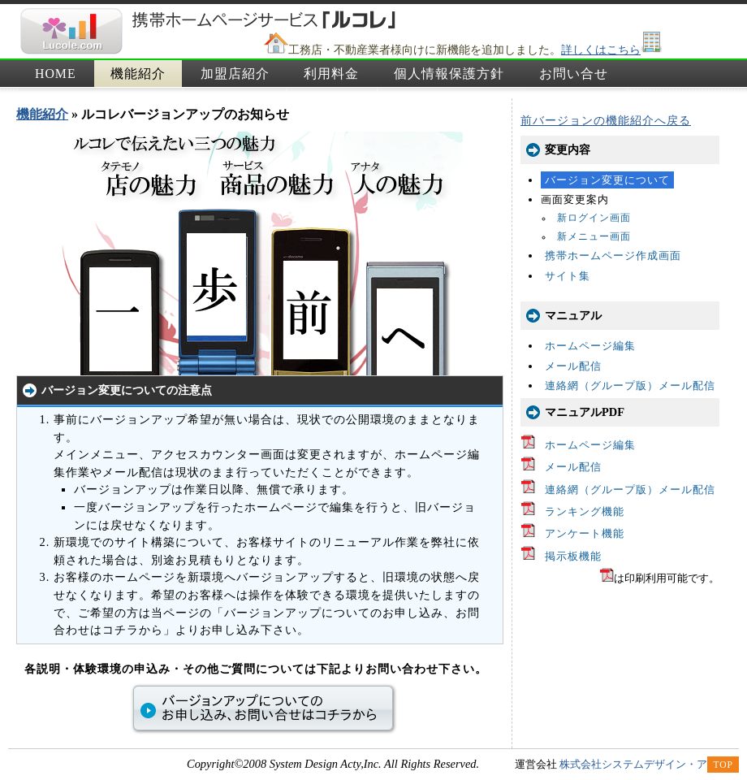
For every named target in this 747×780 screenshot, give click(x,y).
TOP (723, 764)
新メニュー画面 (594, 237)
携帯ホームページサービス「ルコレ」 (70, 31)
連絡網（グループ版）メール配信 (630, 385)
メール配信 (573, 366)
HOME (55, 73)
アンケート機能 (584, 533)
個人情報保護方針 (449, 73)
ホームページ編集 (590, 346)
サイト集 (567, 276)
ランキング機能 (584, 511)
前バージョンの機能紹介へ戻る (605, 120)
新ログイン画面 (594, 218)
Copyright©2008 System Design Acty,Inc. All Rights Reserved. (333, 763)
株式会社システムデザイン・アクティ (649, 764)
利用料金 (331, 73)
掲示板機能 (573, 556)
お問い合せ (573, 73)
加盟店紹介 (235, 73)
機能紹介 (138, 73)
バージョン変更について (607, 180)
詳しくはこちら (601, 49)
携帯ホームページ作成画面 (613, 255)
